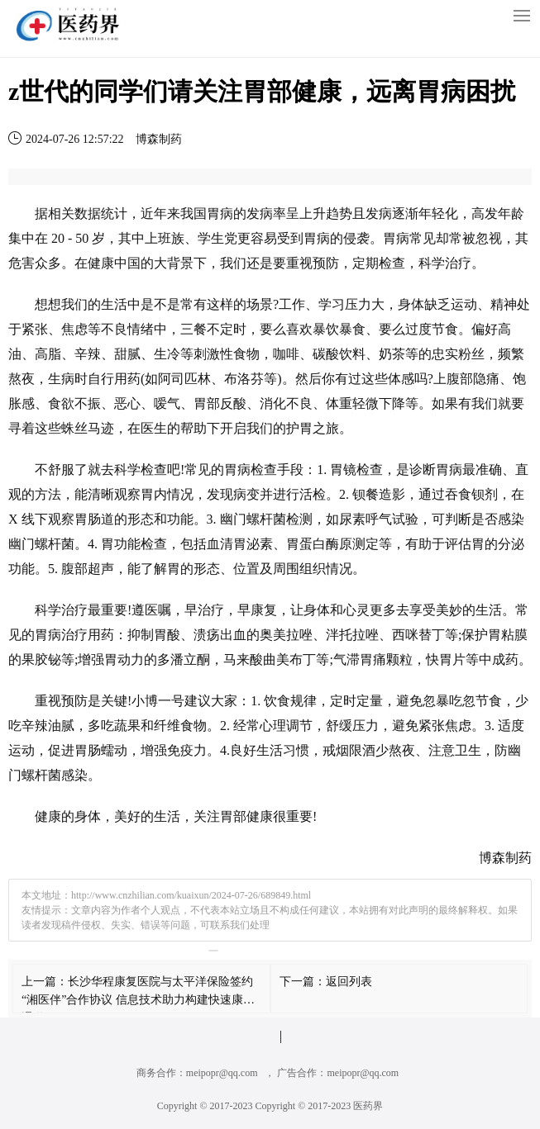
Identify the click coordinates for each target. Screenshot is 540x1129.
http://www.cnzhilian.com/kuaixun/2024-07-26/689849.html (191, 895)
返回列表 (349, 981)
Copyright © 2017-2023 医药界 (320, 1106)
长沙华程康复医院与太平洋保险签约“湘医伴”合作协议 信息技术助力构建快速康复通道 (138, 999)
